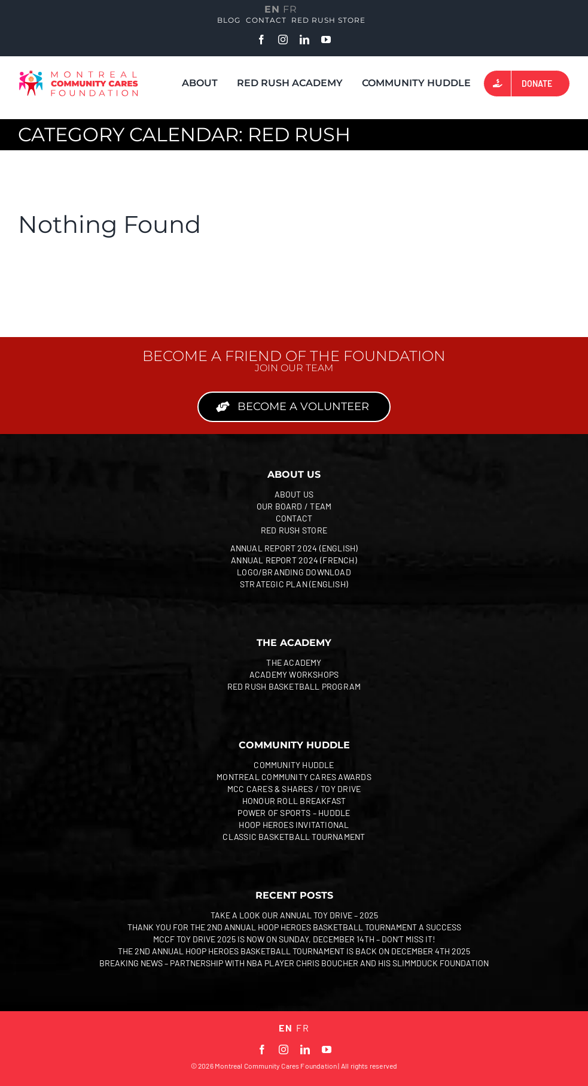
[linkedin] (304, 39)
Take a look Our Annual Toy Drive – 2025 (294, 915)
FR (290, 9)
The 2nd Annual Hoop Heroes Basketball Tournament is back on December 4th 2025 (294, 951)
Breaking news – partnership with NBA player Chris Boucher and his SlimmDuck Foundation (294, 963)
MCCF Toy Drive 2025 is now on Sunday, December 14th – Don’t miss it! (294, 939)
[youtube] (326, 39)
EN (272, 9)
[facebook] (261, 39)
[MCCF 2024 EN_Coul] (78, 74)
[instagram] (283, 39)
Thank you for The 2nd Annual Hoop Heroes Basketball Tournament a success (294, 927)
